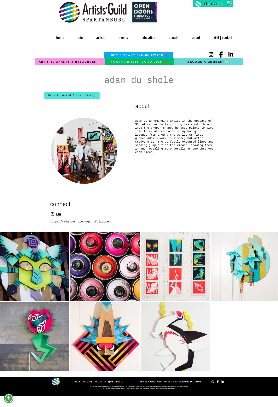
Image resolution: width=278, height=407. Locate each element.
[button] (118, 36)
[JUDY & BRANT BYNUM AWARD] (138, 55)
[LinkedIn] (231, 54)
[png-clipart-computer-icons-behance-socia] (58, 214)
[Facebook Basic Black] (221, 54)
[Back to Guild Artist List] (72, 95)
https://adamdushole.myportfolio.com (80, 221)
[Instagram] (211, 54)
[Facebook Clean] (217, 381)
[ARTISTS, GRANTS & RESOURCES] (70, 61)
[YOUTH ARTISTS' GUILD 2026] (139, 61)
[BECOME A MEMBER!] (208, 61)
